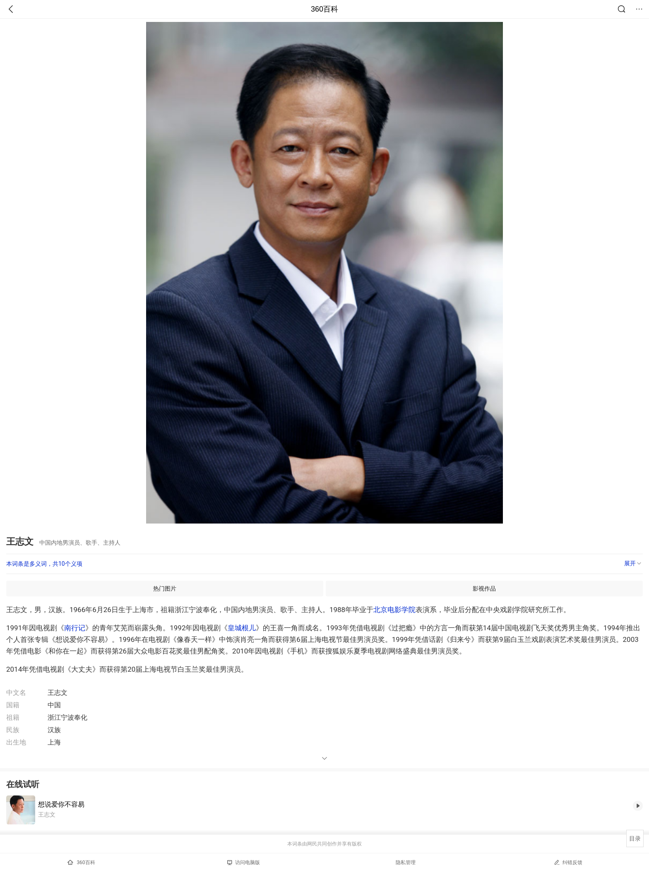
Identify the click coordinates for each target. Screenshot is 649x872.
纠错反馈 (568, 862)
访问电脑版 (243, 862)
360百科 (324, 9)
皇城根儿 (242, 628)
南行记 (74, 628)
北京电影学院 (394, 609)
